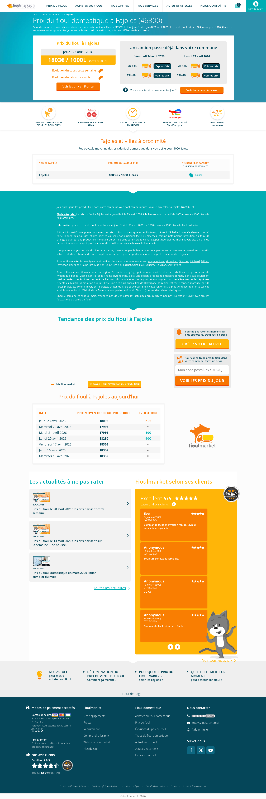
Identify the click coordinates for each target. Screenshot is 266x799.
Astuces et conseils (146, 749)
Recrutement (91, 729)
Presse (87, 722)
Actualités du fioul (146, 742)
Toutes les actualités (110, 561)
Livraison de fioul (145, 755)
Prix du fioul (142, 722)
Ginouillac (172, 261)
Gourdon (184, 261)
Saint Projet (174, 265)
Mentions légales (133, 786)
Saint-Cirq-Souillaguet (118, 265)
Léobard (195, 261)
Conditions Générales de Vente (73, 786)
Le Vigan (161, 265)
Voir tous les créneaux (201, 90)
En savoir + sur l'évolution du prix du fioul (114, 384)
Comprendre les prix (96, 735)
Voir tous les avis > (217, 660)
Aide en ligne (200, 729)
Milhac (205, 261)
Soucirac (150, 265)
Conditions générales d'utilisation (106, 786)
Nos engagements (94, 716)
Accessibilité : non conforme (194, 786)
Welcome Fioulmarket (96, 742)
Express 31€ (162, 66)
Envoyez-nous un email (205, 723)
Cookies (174, 786)
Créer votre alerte (202, 343)
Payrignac (62, 265)
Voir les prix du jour (202, 380)
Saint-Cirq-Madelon (93, 265)
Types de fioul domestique (151, 735)
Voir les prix (162, 75)
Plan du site (90, 749)
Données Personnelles (155, 786)
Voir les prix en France (78, 86)
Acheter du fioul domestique (152, 716)
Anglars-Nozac (156, 261)
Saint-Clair (138, 265)
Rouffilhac (75, 265)
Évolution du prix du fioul (150, 729)
